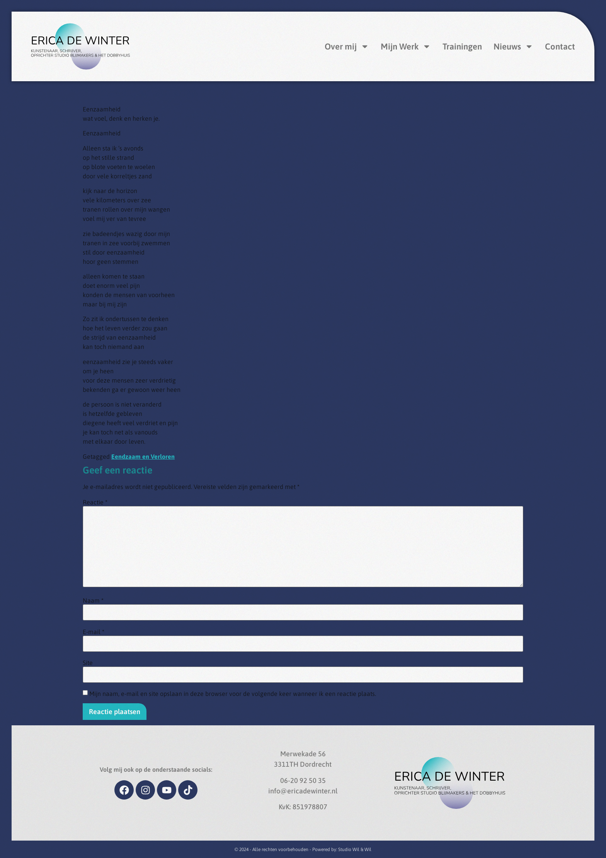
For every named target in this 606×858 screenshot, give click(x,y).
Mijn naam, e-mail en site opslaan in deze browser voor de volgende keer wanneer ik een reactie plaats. (232, 694)
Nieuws (513, 46)
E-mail (93, 632)
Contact (560, 46)
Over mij (347, 46)
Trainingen (462, 46)
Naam (93, 600)
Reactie (95, 502)
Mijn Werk (406, 46)
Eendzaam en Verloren (143, 456)
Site (88, 663)
